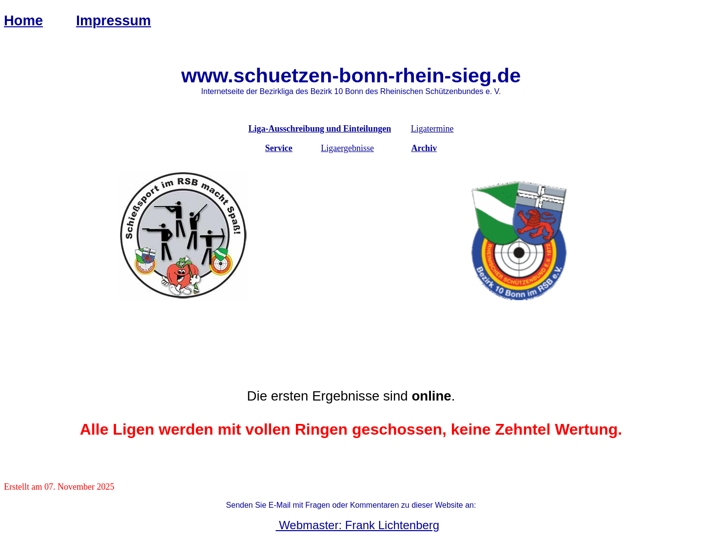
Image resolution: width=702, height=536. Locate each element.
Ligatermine (432, 129)
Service (278, 148)
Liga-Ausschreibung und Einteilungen (319, 129)
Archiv (424, 148)
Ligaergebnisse (347, 148)
